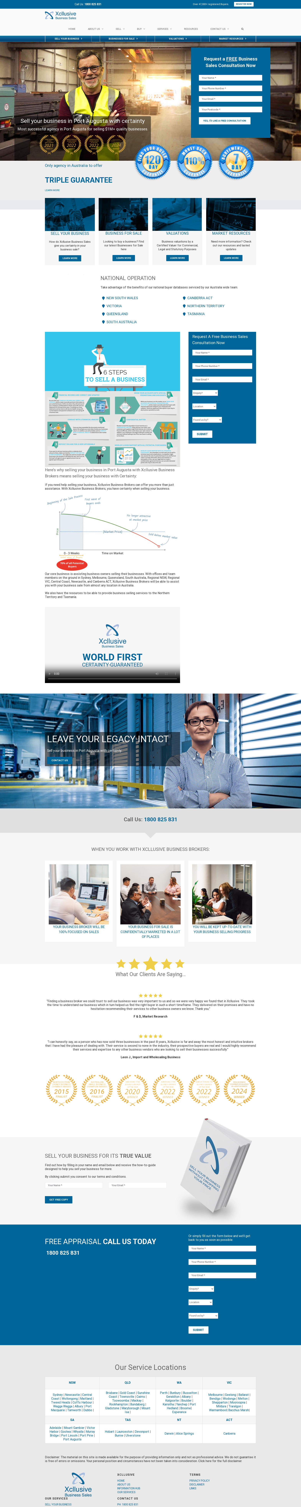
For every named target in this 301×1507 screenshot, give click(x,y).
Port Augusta (72, 1439)
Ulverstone (133, 1435)
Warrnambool (218, 1410)
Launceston (124, 1431)
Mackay (136, 1400)
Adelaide (55, 1428)
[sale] (123, 199)
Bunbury (175, 1393)
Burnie (119, 1435)
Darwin (169, 1433)
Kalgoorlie (172, 1400)
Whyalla (78, 1431)
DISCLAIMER (196, 1484)
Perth (164, 1393)
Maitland (86, 1398)
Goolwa (66, 1431)
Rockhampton (118, 1404)
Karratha (168, 1404)
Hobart (109, 1431)
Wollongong (70, 1398)
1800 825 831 (160, 819)
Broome (185, 1408)
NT (179, 1420)
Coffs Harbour (82, 1402)
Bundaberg (137, 1404)
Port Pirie (86, 1435)
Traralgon (234, 1406)
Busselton (190, 1393)
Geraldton (172, 1397)
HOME (121, 1480)
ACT (229, 1420)
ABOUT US (123, 1484)
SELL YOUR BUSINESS (58, 1504)
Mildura (221, 1406)
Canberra (229, 1433)
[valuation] (177, 199)
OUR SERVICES (126, 1492)
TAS (128, 1420)
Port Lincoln (69, 1435)
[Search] (242, 29)
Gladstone (112, 1408)
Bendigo (215, 1398)
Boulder (186, 1400)
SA (72, 1420)
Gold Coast (127, 1393)
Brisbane (112, 1393)
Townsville (126, 1397)
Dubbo (87, 1410)
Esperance (179, 1412)
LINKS (192, 1488)
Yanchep (181, 1404)
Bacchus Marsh (238, 1410)
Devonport (142, 1431)
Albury (79, 1406)
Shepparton (220, 1402)
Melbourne (215, 1395)
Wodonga (229, 1398)
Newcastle (72, 1395)
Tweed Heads (60, 1402)
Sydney (58, 1395)
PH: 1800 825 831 (127, 1504)
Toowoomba (120, 1400)
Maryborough (130, 1408)
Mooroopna (237, 1402)
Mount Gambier (74, 1428)
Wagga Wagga (62, 1406)
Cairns (140, 1397)
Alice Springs (185, 1433)
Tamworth (74, 1410)
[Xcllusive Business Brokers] (70, 199)
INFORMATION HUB (128, 1488)
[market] (231, 199)
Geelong (230, 1395)
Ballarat (243, 1395)
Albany (186, 1397)
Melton (243, 1398)
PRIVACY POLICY (199, 1480)
